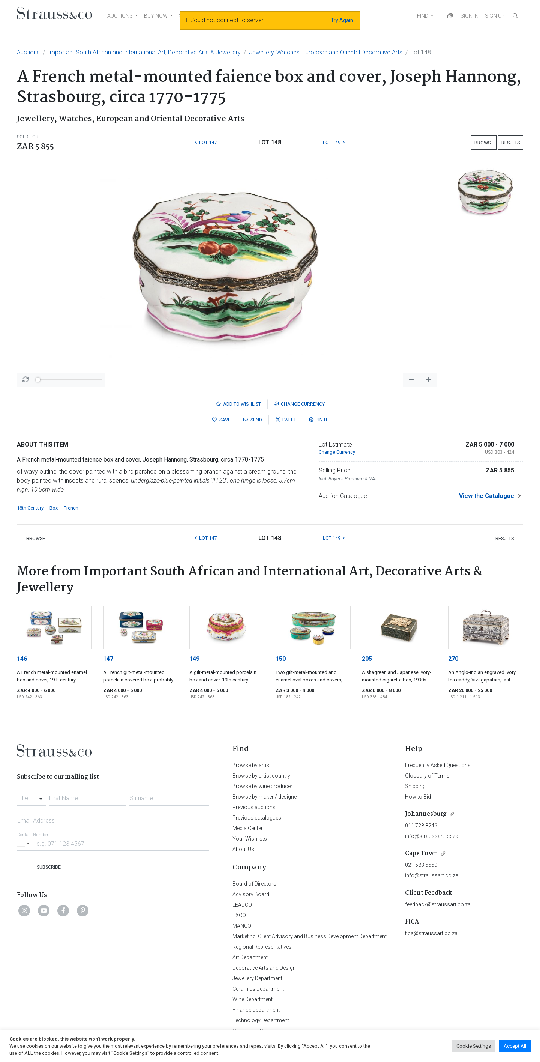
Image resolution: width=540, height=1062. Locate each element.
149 (194, 658)
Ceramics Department (258, 989)
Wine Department (252, 999)
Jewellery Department (257, 978)
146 (22, 658)
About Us (243, 849)
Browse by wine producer (262, 786)
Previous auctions (254, 807)
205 (367, 658)
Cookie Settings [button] (473, 1046)
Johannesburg (426, 814)
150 (281, 658)
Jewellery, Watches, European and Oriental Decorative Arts (325, 52)
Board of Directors (254, 884)
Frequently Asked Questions (438, 765)
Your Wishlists (249, 839)
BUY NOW (156, 16)
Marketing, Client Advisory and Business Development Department (309, 936)
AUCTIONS (120, 16)
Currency (299, 404)
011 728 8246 (421, 826)
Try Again (342, 20)
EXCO (239, 915)
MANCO (241, 926)
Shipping (415, 786)
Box (54, 508)
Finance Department (256, 1010)
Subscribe (49, 867)
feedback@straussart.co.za (438, 904)
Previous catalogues (256, 818)
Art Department (250, 957)
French (71, 508)
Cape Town (421, 853)
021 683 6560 (421, 865)
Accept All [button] (515, 1046)
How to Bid (418, 797)
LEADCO (242, 905)
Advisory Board (250, 894)
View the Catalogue (486, 495)
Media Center (247, 828)
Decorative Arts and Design (264, 968)
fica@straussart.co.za (431, 933)
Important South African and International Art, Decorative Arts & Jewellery (144, 52)
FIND (422, 16)
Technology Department (260, 1020)
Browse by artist (251, 765)
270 (453, 658)
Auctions (28, 52)
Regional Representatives (262, 947)
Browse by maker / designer (265, 797)
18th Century (30, 508)
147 (108, 658)
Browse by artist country (261, 776)
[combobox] (31, 796)
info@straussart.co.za (431, 836)
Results (510, 143)
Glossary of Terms (427, 776)
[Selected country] (24, 843)
